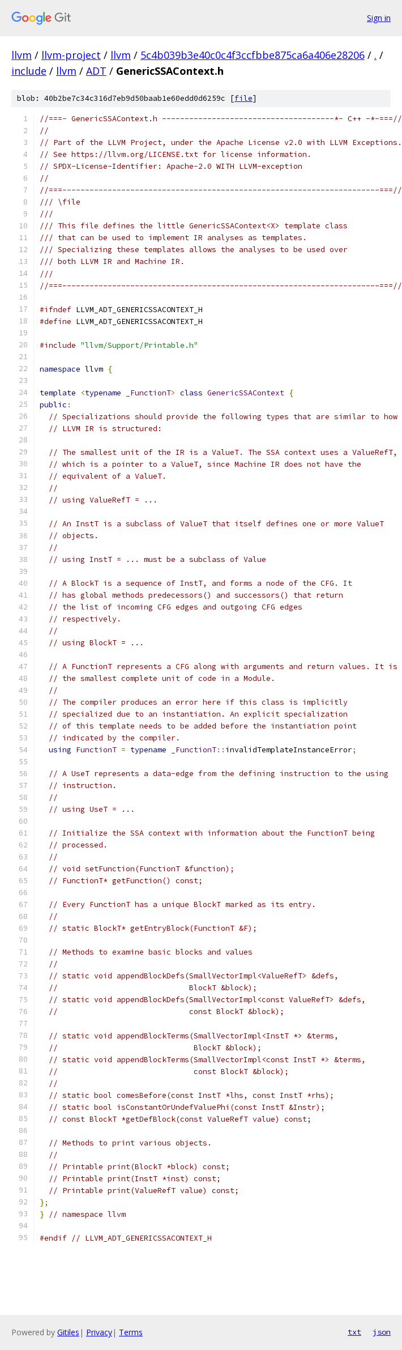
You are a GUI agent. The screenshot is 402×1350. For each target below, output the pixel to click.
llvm (21, 55)
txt (354, 1332)
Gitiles (68, 1332)
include (28, 71)
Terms (131, 1332)
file (243, 98)
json (382, 1332)
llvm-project (71, 55)
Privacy (99, 1332)
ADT (96, 71)
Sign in (379, 17)
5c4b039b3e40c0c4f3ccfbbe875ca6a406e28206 (252, 55)
